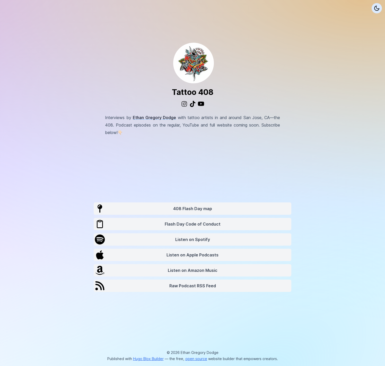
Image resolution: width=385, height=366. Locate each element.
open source (196, 358)
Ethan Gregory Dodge (154, 117)
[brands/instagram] (184, 104)
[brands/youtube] (201, 104)
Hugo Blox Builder (148, 358)
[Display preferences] (377, 8)
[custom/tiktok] (192, 104)
